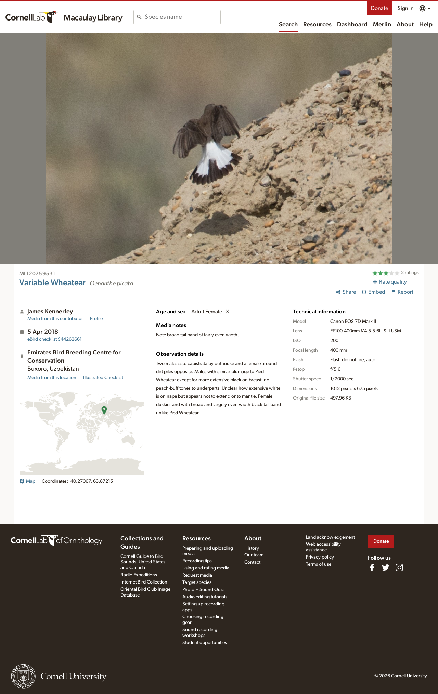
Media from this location (51, 377)
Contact (252, 562)
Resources (317, 25)
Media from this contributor (55, 318)
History (251, 548)
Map (27, 481)
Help (426, 25)
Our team (253, 555)
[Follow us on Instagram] (399, 567)
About (405, 25)
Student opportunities (204, 642)
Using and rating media (205, 568)
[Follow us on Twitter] (386, 567)
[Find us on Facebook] (372, 567)
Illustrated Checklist (103, 377)
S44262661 (54, 339)
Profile (96, 318)
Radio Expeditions (138, 575)
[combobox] (182, 17)
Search (288, 25)
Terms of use (318, 564)
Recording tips (197, 561)
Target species (196, 582)
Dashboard (352, 25)
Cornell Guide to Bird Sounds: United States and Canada (142, 562)
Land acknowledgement (330, 537)
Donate (379, 8)
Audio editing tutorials (204, 596)
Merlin (382, 25)
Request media (197, 575)
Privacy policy (320, 557)
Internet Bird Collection (143, 582)
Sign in (406, 8)
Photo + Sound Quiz (203, 589)
